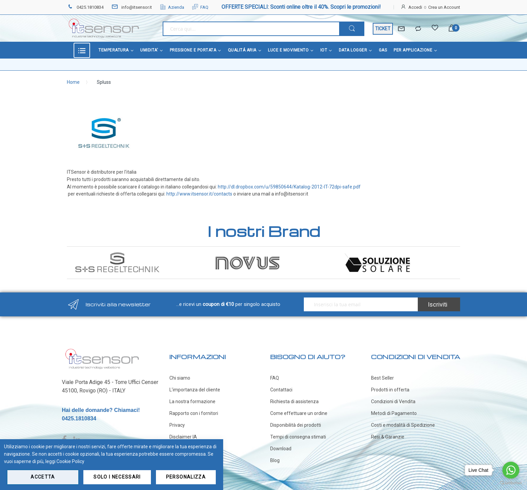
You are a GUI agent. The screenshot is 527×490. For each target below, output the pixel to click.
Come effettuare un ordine (298, 413)
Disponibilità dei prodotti (295, 425)
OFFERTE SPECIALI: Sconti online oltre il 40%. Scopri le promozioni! (301, 7)
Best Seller (382, 378)
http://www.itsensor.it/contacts (199, 194)
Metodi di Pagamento (394, 413)
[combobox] (250, 28)
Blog (275, 460)
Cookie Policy (70, 461)
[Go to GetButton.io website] (511, 483)
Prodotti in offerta (390, 389)
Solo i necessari (117, 477)
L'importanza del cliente (194, 389)
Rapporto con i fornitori (193, 413)
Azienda (172, 7)
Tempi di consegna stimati (298, 437)
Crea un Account (444, 7)
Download (280, 448)
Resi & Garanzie (387, 437)
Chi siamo (179, 378)
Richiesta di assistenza (294, 401)
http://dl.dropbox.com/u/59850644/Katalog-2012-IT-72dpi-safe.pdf (289, 186)
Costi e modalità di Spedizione (403, 425)
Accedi (415, 7)
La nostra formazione (192, 401)
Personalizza (186, 477)
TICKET (383, 28)
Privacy (177, 425)
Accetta (43, 477)
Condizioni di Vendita (393, 401)
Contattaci (281, 389)
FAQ (200, 7)
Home (73, 82)
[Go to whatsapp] (510, 470)
